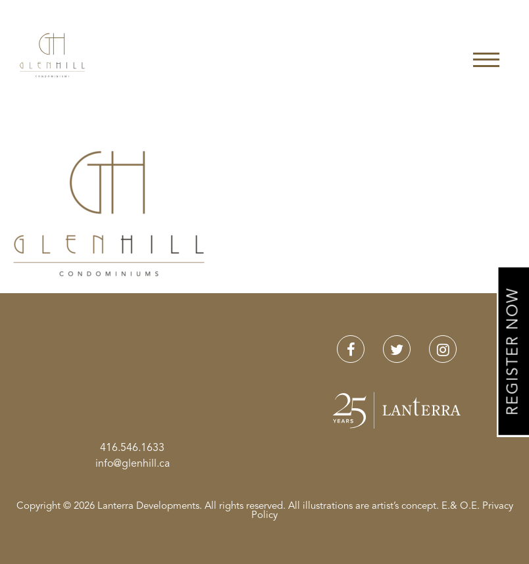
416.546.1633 (132, 448)
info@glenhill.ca (132, 464)
